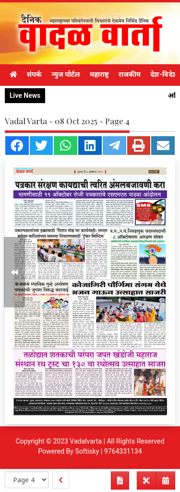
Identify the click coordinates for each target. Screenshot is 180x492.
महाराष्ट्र (99, 74)
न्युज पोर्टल (65, 74)
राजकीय (130, 74)
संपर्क (34, 74)
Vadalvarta (86, 441)
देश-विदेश (164, 74)
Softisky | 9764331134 (108, 451)
